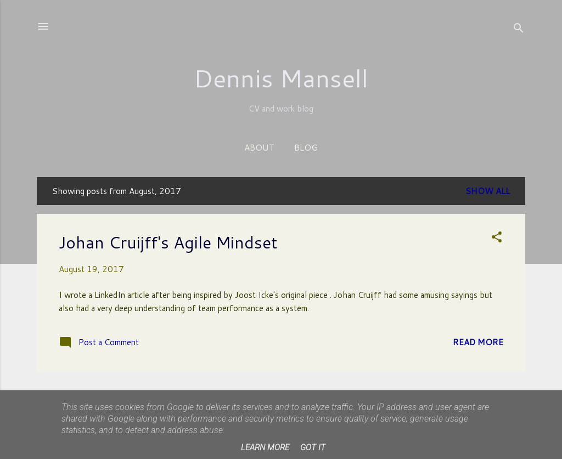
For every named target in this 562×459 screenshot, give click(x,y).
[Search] (518, 30)
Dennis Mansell (281, 78)
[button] (496, 238)
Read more (478, 342)
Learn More (265, 447)
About (259, 147)
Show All (487, 191)
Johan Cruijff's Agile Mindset (168, 242)
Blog (306, 147)
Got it (312, 447)
